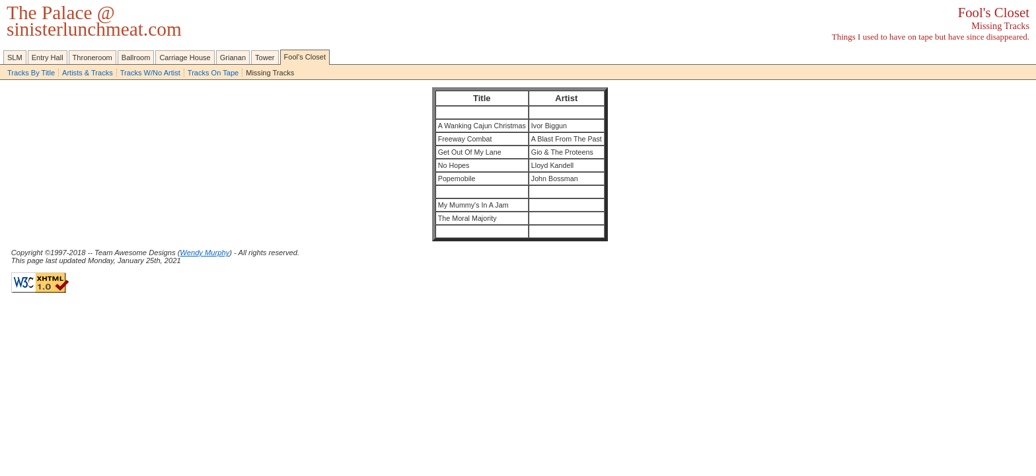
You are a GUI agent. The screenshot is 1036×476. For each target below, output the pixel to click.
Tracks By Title (31, 73)
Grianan (233, 57)
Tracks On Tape (213, 73)
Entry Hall (47, 57)
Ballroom (136, 57)
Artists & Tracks (87, 73)
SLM (14, 57)
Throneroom (92, 57)
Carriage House (184, 57)
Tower (264, 57)
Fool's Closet (305, 57)
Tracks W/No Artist (150, 73)
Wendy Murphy (204, 253)
